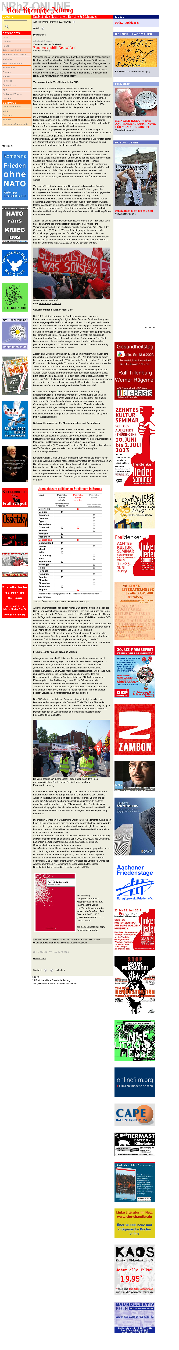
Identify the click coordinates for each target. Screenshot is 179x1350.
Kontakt (7, 120)
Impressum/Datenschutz (15, 124)
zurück (36, 28)
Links (5, 111)
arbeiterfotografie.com (50, 303)
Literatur (7, 98)
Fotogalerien (9, 85)
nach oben (60, 970)
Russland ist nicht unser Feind (134, 210)
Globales (7, 59)
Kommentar (9, 68)
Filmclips (7, 81)
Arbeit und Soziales (13, 50)
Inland (6, 46)
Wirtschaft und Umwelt (15, 55)
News (6, 37)
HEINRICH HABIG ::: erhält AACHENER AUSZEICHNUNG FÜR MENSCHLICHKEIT (135, 124)
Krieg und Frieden (12, 63)
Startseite (37, 970)
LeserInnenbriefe (12, 106)
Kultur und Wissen (12, 94)
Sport (6, 90)
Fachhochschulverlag (87, 930)
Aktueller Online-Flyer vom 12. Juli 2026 (52, 22)
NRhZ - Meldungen (127, 22)
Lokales (7, 41)
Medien (6, 76)
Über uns (7, 115)
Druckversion (39, 35)
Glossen (7, 72)
